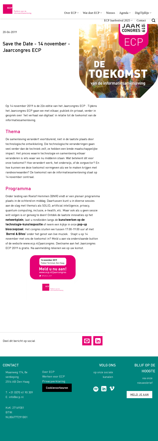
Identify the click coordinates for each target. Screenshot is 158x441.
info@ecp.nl (16, 397)
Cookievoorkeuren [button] (57, 387)
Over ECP (71, 13)
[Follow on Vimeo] (111, 389)
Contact (141, 20)
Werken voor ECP (53, 376)
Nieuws (110, 12)
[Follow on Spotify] (96, 389)
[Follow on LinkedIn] (104, 389)
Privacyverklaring (53, 381)
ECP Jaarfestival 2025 (118, 20)
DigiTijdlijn (143, 13)
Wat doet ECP (92, 13)
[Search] (153, 20)
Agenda (125, 13)
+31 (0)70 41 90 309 (21, 392)
